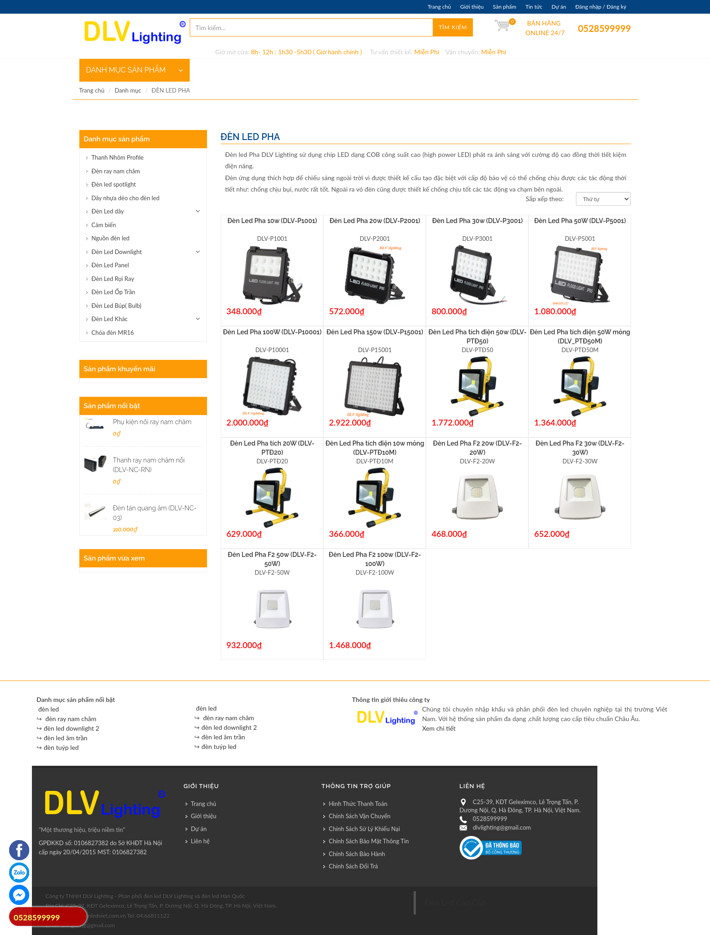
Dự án (558, 6)
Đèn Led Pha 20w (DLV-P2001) (375, 220)
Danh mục (127, 90)
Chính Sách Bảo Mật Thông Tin (369, 841)
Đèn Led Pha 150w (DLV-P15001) (374, 332)
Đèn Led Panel (110, 265)
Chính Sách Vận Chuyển (359, 816)
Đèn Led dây (108, 211)
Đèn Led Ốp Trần (113, 292)
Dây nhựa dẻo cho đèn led (126, 198)
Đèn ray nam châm (116, 171)
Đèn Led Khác (110, 318)
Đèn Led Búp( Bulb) (117, 305)
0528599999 (584, 28)
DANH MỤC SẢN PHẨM (134, 70)
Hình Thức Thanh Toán (358, 803)
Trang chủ (439, 6)
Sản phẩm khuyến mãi (119, 369)
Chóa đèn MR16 (113, 332)
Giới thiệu (472, 6)
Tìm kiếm (453, 27)
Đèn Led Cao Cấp (455, 903)
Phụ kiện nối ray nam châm (152, 422)
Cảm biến (104, 225)
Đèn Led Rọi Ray (113, 278)
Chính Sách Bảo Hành (357, 853)
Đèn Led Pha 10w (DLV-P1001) (272, 220)
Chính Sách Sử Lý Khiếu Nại (364, 828)
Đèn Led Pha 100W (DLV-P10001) (272, 332)
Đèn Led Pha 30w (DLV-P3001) (477, 220)
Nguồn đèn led (111, 238)
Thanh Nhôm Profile (118, 157)
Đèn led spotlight (114, 184)
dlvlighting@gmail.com (502, 827)
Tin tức (533, 6)
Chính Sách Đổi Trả (353, 866)
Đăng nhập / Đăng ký (600, 6)
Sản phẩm (504, 6)
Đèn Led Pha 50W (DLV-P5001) (580, 220)
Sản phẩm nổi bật (112, 406)
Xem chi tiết (439, 728)
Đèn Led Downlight (117, 251)
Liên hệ (200, 841)
